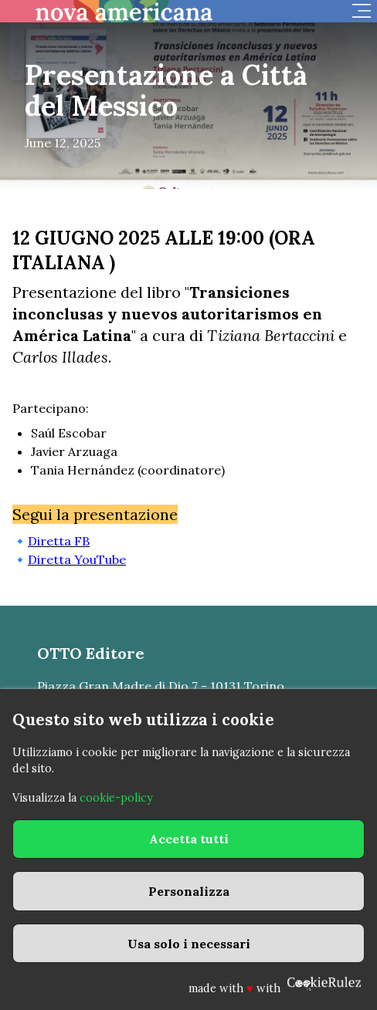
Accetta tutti (189, 838)
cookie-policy (116, 798)
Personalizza (188, 891)
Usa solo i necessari (188, 943)
